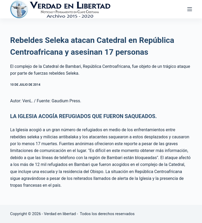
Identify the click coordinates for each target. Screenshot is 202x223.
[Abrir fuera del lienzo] (189, 9)
